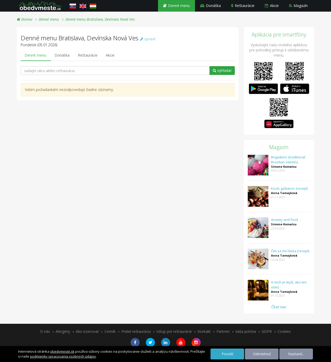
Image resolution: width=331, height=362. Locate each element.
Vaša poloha (245, 331)
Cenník (110, 331)
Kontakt (204, 331)
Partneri (223, 331)
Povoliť (227, 353)
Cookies (284, 331)
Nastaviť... (296, 353)
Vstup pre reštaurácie (174, 331)
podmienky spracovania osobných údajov (63, 356)
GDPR (267, 331)
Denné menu (176, 5)
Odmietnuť (262, 353)
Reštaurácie (242, 5)
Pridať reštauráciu (136, 331)
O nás (45, 331)
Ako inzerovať (87, 331)
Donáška (210, 5)
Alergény (63, 331)
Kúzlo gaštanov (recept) (289, 188)
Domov (24, 19)
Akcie (272, 5)
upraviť (148, 38)
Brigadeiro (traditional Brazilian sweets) (288, 159)
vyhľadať (222, 70)
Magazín (298, 5)
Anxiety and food (284, 219)
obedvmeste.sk (62, 351)
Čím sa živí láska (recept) (290, 251)
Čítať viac (279, 306)
